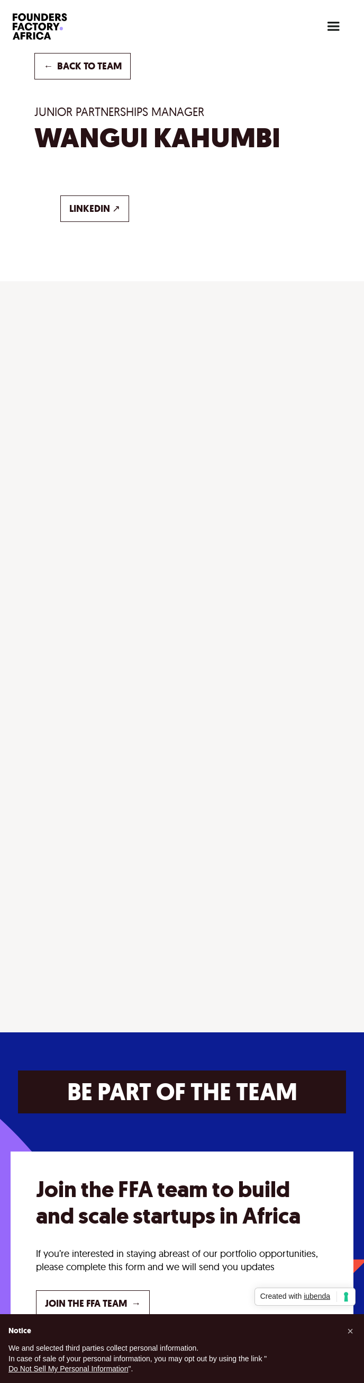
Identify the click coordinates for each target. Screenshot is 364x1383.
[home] (55, 26)
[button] (333, 26)
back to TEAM (82, 66)
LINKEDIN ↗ (94, 208)
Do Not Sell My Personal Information (68, 1368)
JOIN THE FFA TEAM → (93, 1303)
